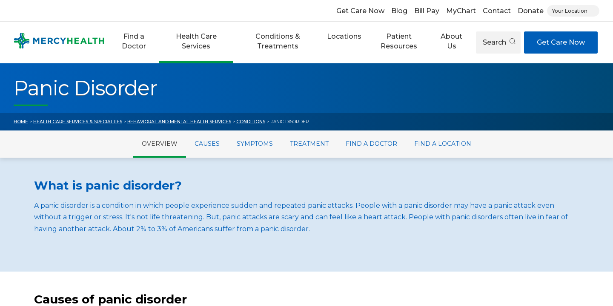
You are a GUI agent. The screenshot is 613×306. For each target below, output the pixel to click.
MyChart (461, 11)
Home (21, 122)
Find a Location (442, 143)
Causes (207, 143)
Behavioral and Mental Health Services (179, 122)
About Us (451, 41)
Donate (531, 11)
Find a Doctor (134, 41)
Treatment (309, 143)
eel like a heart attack (369, 217)
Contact (497, 11)
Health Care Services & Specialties (77, 122)
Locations (344, 36)
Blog (399, 11)
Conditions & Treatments (277, 41)
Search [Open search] (499, 42)
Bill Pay (426, 11)
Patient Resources (399, 41)
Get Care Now (360, 11)
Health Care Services (196, 41)
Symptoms (255, 143)
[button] (133, 42)
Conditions (250, 122)
